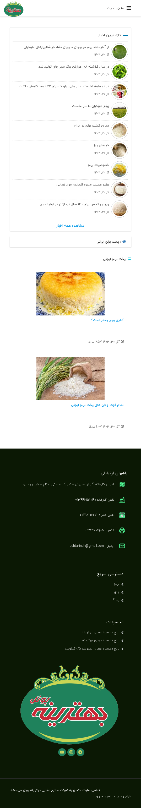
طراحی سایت (122, 796)
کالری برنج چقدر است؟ (107, 320)
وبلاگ (115, 600)
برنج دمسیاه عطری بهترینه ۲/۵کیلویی (92, 648)
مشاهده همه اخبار (70, 225)
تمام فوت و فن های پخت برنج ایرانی (97, 405)
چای (117, 592)
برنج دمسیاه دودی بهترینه (101, 640)
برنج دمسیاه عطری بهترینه (101, 632)
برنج (117, 584)
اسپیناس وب (102, 796)
